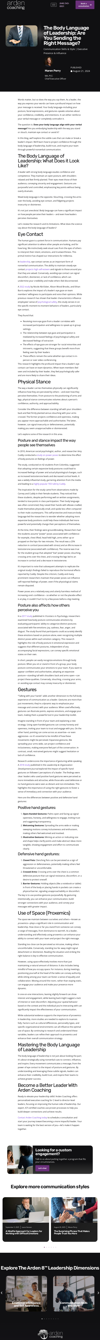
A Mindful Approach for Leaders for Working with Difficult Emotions (24, 1232)
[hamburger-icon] (54, 5)
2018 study (25, 765)
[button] (44, 1247)
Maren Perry (72, 1227)
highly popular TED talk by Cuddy (49, 483)
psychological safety (47, 302)
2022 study (25, 286)
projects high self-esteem (38, 269)
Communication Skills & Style (59, 49)
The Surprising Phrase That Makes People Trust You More (72, 1232)
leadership (25, 261)
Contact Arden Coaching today (32, 1117)
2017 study (27, 616)
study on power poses (47, 455)
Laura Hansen (27, 1227)
